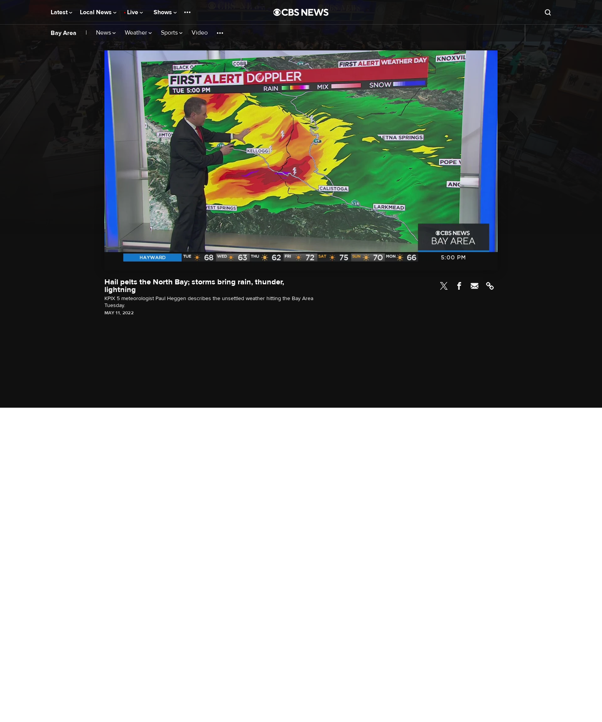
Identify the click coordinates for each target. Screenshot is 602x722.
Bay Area (63, 33)
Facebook (459, 286)
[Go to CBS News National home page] (301, 12)
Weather (138, 33)
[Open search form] (547, 12)
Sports (171, 33)
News (106, 33)
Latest (61, 12)
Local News (98, 12)
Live (135, 12)
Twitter (444, 286)
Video (200, 33)
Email (474, 286)
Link (490, 286)
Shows (165, 12)
